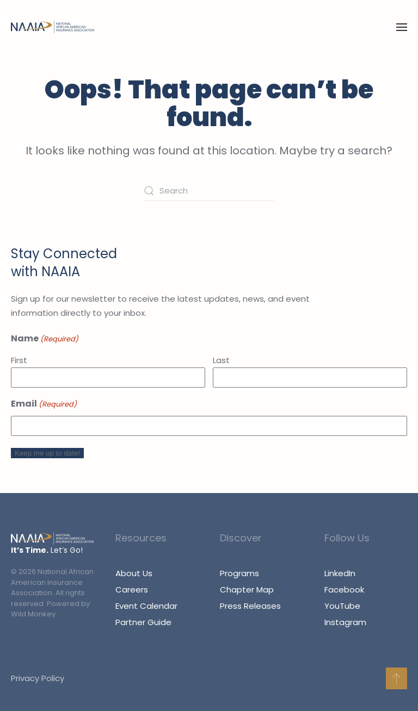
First (19, 360)
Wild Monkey (33, 614)
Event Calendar (146, 606)
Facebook (344, 589)
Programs (239, 573)
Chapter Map (247, 589)
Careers (131, 589)
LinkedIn (339, 573)
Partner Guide (143, 622)
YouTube (342, 606)
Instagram (345, 622)
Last (221, 360)
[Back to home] (52, 27)
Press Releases (250, 606)
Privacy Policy (36, 678)
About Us (133, 573)
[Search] (209, 190)
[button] (401, 27)
